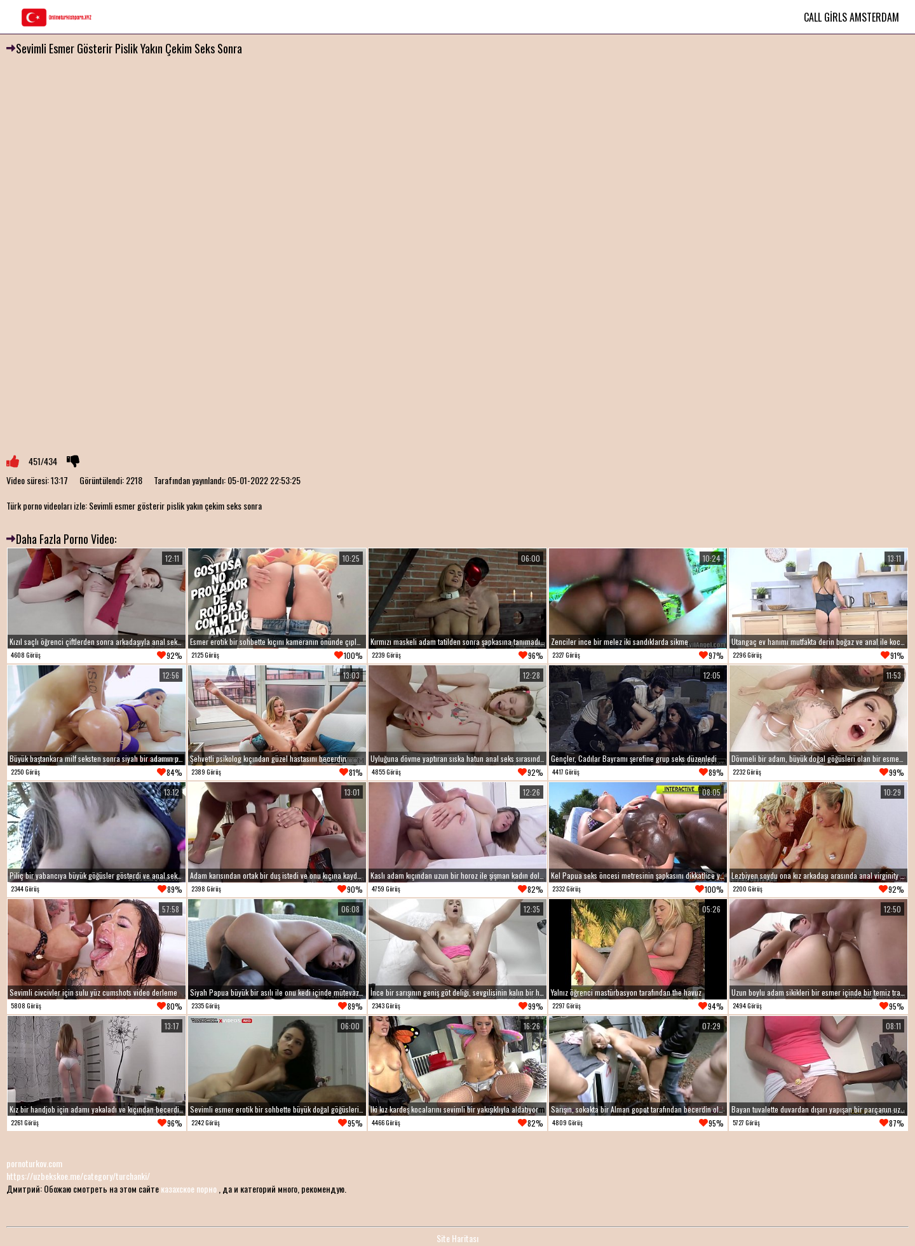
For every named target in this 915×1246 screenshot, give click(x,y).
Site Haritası (457, 1238)
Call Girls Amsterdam (851, 17)
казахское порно (189, 1188)
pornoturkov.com (34, 1163)
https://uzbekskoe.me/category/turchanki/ (78, 1175)
